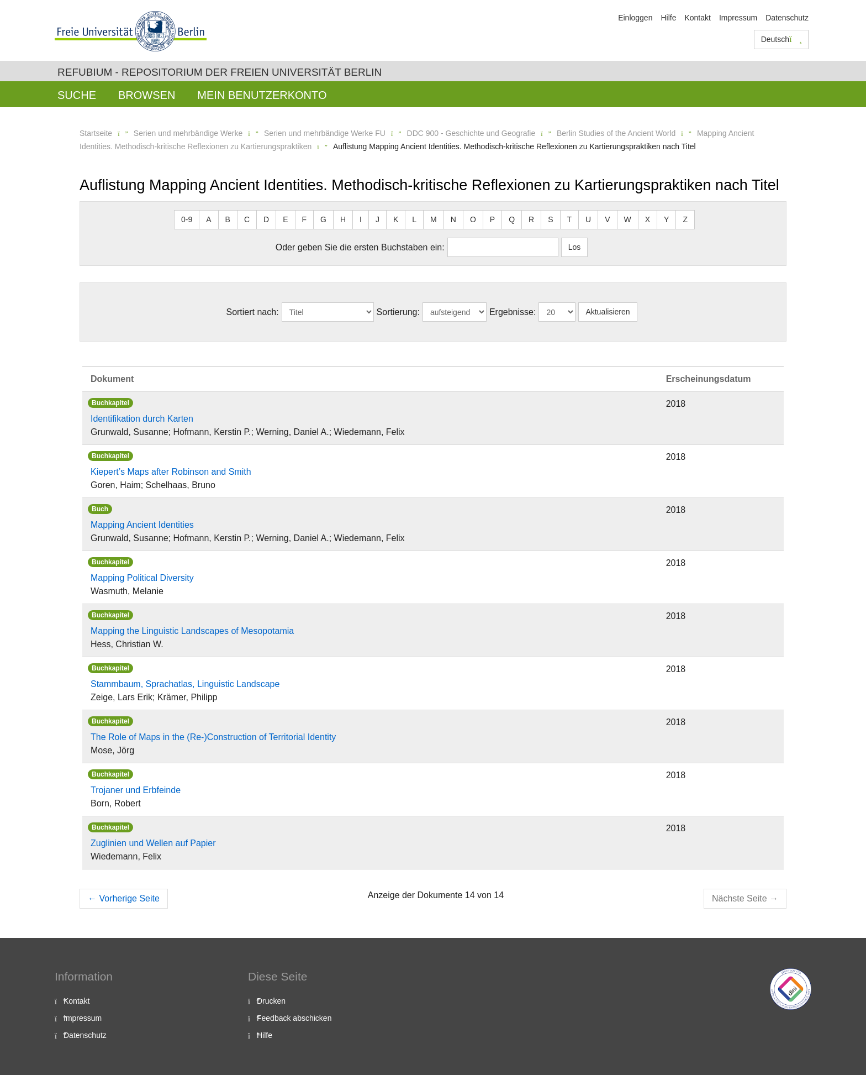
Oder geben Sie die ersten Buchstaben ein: (360, 247)
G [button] (323, 219)
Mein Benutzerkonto (261, 95)
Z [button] (685, 219)
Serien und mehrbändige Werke (188, 133)
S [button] (550, 219)
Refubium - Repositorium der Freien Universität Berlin (219, 72)
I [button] (361, 219)
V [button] (607, 219)
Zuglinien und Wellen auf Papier (153, 843)
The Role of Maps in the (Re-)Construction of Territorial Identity (213, 737)
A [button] (208, 219)
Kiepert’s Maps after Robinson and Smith (171, 471)
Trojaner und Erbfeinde (136, 790)
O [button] (473, 219)
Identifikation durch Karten (142, 418)
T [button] (569, 219)
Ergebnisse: (512, 312)
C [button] (247, 219)
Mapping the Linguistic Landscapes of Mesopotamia (192, 631)
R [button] (531, 219)
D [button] (266, 219)
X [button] (647, 219)
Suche (76, 95)
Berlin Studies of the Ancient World (616, 133)
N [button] (453, 219)
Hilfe (668, 17)
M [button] (433, 219)
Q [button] (512, 219)
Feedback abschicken (294, 1018)
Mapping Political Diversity (142, 578)
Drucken (271, 1001)
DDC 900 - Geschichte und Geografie (471, 133)
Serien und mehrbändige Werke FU (325, 133)
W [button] (627, 219)
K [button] (395, 219)
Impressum (738, 17)
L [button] (414, 219)
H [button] (343, 219)
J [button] (377, 219)
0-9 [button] (186, 219)
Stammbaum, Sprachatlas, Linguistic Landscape (185, 684)
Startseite (96, 133)
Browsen (146, 95)
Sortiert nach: (252, 312)
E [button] (285, 219)
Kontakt (697, 17)
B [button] (227, 219)
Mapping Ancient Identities (142, 524)
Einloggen (635, 17)
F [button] (304, 219)
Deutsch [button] (781, 39)
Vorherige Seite (124, 898)
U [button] (588, 219)
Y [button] (666, 219)
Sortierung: (398, 312)
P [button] (492, 219)
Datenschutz (787, 17)
